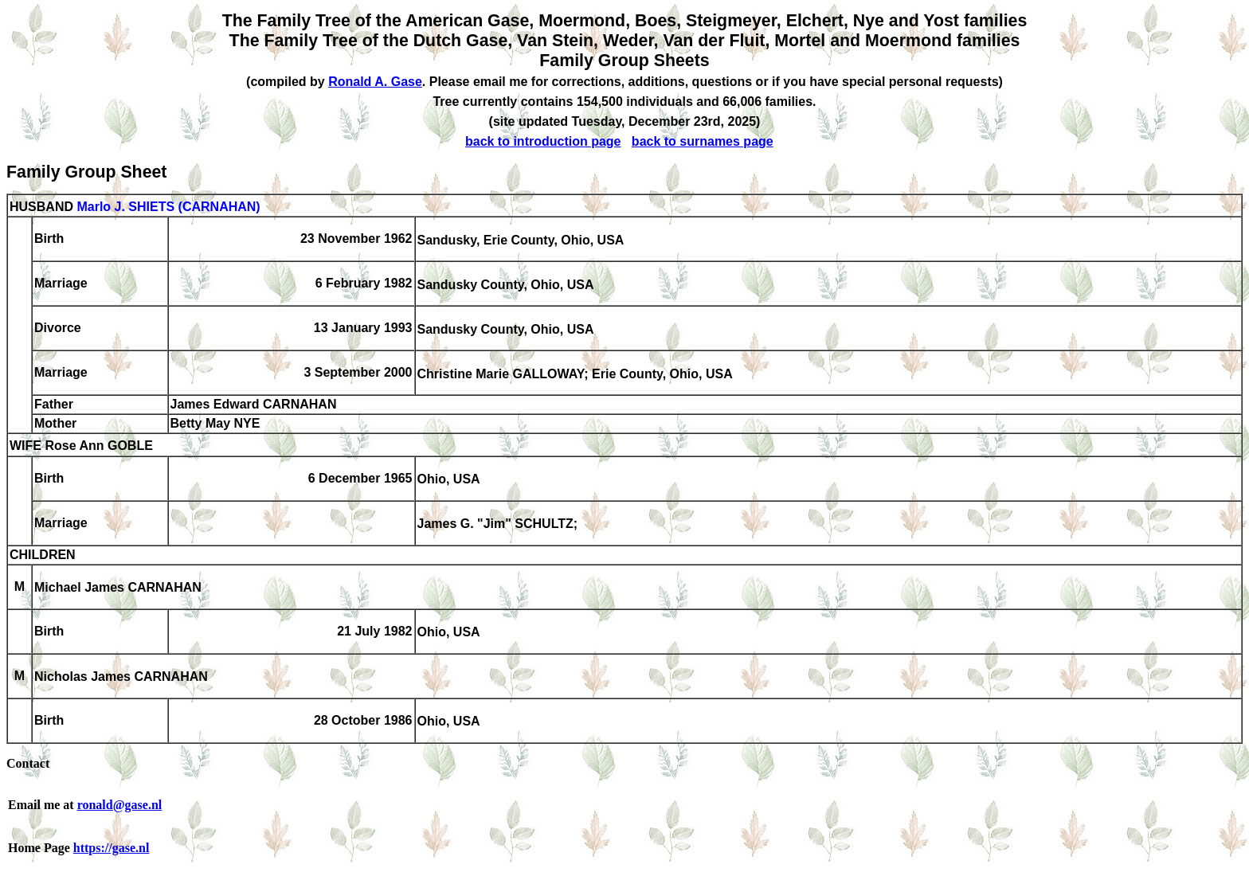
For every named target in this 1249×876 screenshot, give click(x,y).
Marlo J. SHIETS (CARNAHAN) (168, 206)
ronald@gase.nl (119, 804)
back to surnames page (702, 141)
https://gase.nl (111, 847)
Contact (27, 763)
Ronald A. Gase (375, 81)
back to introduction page (543, 141)
